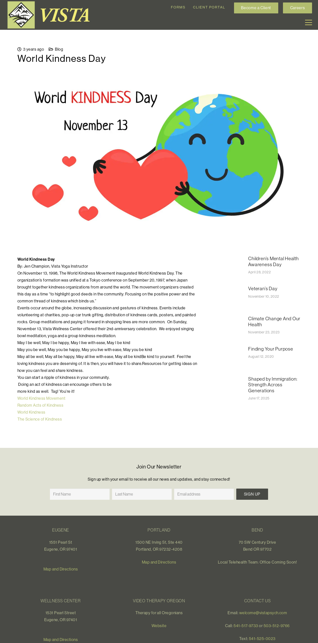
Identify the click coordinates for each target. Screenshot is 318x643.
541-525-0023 (262, 638)
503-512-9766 (277, 625)
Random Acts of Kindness (40, 405)
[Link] (50, 15)
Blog (59, 49)
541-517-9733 (246, 625)
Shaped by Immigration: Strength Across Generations (272, 384)
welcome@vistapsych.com (263, 612)
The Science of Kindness (39, 419)
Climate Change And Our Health (274, 321)
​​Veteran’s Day (262, 288)
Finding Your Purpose (270, 349)
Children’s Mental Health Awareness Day (273, 261)
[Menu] (308, 22)
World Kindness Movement (41, 398)
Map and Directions (60, 569)
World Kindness (31, 412)
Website (159, 625)
